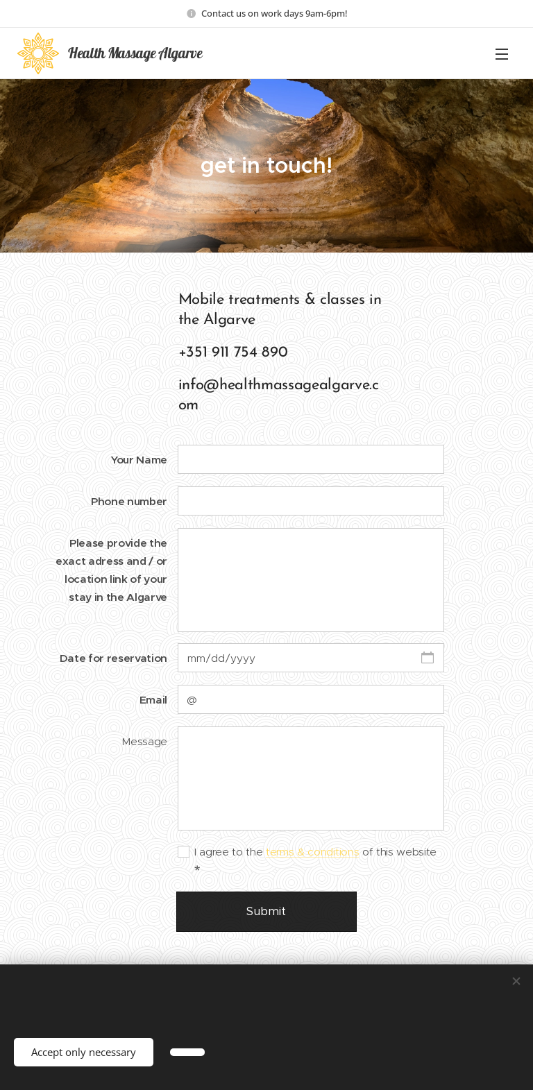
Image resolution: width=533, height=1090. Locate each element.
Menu (502, 54)
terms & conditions (312, 851)
